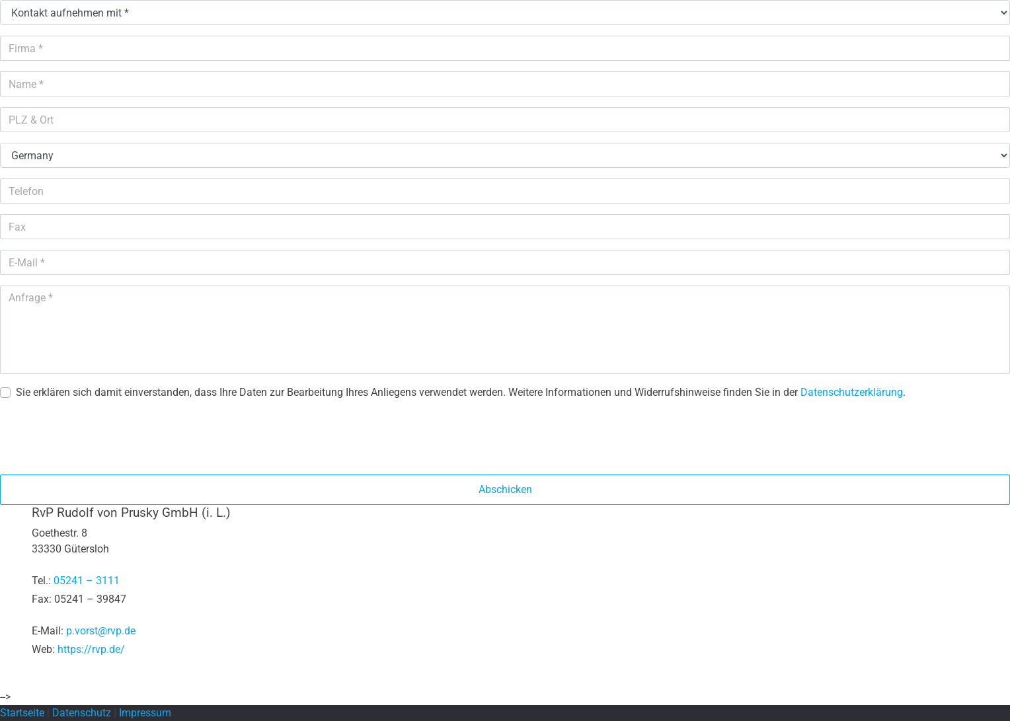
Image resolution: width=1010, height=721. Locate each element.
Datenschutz (81, 712)
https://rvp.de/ (91, 649)
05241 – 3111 (87, 580)
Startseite (22, 712)
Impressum (145, 712)
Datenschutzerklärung (851, 392)
